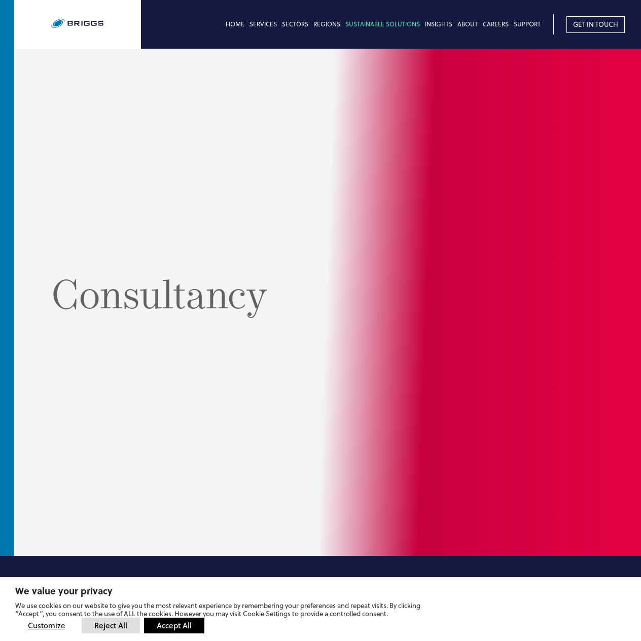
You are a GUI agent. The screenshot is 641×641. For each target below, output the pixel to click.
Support (527, 24)
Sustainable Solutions (382, 24)
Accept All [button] (174, 625)
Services (263, 24)
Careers (496, 24)
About (467, 24)
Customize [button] (46, 625)
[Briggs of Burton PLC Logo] (96, 24)
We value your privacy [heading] (64, 591)
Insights (438, 24)
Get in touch (595, 24)
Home (235, 24)
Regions (326, 24)
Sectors (295, 24)
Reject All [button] (110, 625)
